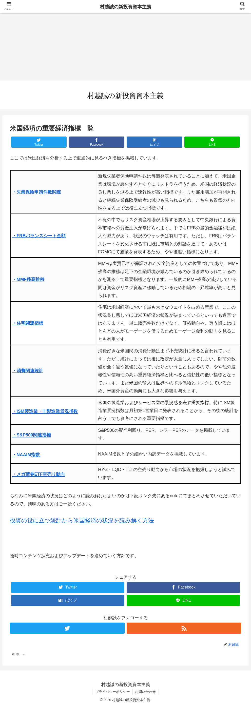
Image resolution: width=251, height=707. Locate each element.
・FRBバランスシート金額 (39, 235)
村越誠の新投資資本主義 (125, 6)
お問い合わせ (145, 692)
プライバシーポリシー (112, 692)
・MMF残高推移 (28, 279)
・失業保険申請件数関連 (36, 192)
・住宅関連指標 (27, 323)
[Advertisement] (125, 45)
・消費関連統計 (27, 370)
